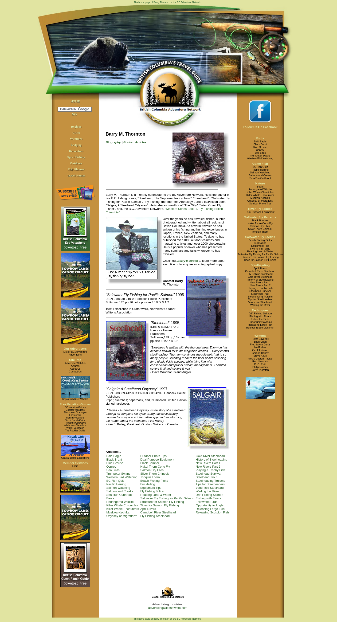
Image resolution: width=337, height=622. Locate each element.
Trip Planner (76, 169)
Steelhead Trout (206, 477)
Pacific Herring (116, 484)
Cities (76, 132)
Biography (113, 142)
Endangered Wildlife (120, 502)
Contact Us (75, 371)
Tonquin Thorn (150, 477)
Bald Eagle (113, 456)
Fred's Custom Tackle (260, 358)
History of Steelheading (211, 459)
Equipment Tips (150, 487)
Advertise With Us (75, 363)
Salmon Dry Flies (152, 470)
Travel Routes (76, 175)
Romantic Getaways (75, 423)
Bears (110, 498)
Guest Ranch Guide (75, 420)
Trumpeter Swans (118, 473)
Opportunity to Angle (209, 505)
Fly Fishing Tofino (152, 491)
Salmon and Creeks (119, 491)
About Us (75, 368)
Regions (76, 126)
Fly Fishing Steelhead (155, 516)
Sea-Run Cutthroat (119, 495)
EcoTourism (75, 415)
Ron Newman (260, 361)
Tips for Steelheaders (210, 484)
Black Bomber (149, 463)
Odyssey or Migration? (121, 516)
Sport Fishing (76, 157)
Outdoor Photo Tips (153, 456)
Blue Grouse (114, 463)
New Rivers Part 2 (208, 466)
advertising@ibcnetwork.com (167, 608)
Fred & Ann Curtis (260, 344)
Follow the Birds (206, 502)
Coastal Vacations (75, 410)
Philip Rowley (260, 367)
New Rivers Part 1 (208, 463)
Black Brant (114, 459)
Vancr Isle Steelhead (210, 487)
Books (128, 142)
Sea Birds (113, 470)
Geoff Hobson (260, 350)
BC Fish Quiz (115, 480)
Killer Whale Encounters (122, 509)
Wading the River (207, 491)
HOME (75, 101)
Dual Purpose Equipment (157, 459)
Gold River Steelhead (210, 456)
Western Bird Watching (121, 477)
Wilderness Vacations (75, 425)
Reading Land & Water (155, 495)
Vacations (76, 139)
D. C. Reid (260, 364)
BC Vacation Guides (75, 407)
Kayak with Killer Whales (75, 399)
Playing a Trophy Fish (210, 470)
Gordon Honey (260, 353)
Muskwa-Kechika (117, 512)
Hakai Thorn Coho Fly (155, 466)
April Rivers (148, 509)
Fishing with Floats (208, 498)
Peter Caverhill (260, 338)
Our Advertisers (75, 348)
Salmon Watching (118, 487)
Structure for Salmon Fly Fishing (162, 502)
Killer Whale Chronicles (122, 505)
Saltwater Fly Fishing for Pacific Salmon (167, 498)
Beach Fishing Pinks (154, 480)
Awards (75, 365)
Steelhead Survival (208, 473)
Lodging (76, 145)
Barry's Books (187, 260)
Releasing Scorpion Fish (212, 512)
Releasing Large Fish (210, 509)
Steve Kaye (260, 355)
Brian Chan (260, 341)
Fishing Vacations (75, 417)
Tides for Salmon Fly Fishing (159, 505)
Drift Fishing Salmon (209, 495)
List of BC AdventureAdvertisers (75, 353)
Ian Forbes (260, 347)
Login (75, 466)
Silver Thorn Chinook (154, 473)
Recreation (76, 151)
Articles (140, 142)
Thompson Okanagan (75, 412)
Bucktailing (147, 484)
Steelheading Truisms (210, 480)
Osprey (111, 466)
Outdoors (76, 163)
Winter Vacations (75, 428)
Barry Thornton (260, 369)
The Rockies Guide (75, 430)
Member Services (75, 463)
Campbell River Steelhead (158, 512)
